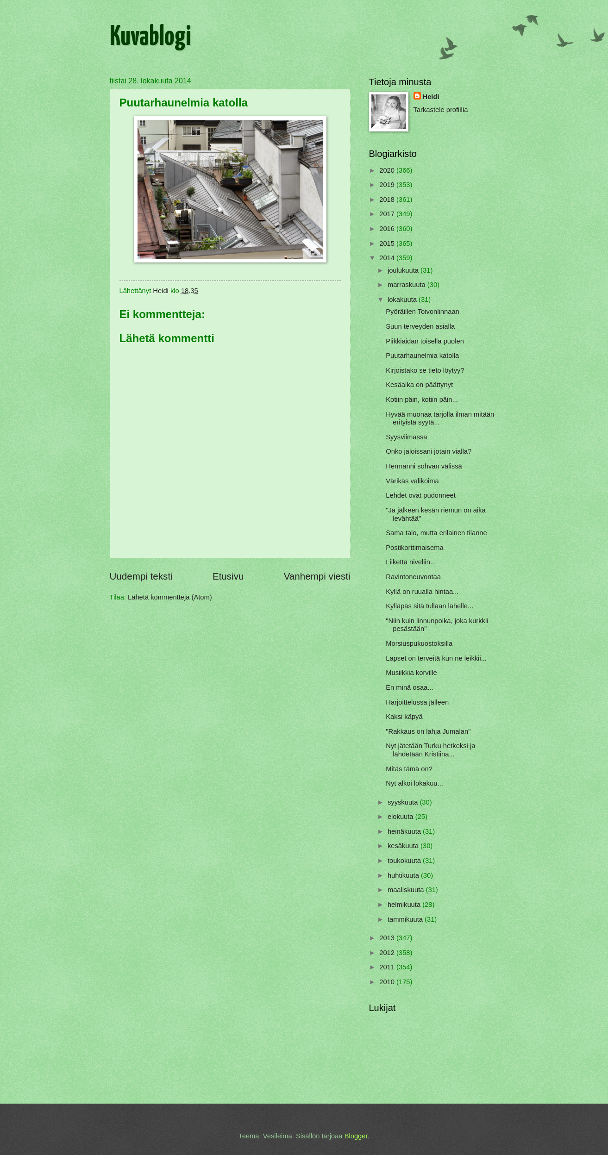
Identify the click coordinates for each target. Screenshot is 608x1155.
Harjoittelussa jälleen (417, 702)
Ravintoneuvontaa (413, 577)
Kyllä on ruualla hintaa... (422, 591)
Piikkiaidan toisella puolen (425, 341)
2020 (387, 170)
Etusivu (228, 576)
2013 (387, 938)
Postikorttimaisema (414, 547)
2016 (387, 228)
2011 (387, 967)
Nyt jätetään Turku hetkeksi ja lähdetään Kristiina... (430, 750)
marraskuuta (407, 284)
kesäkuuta (404, 845)
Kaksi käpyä (404, 716)
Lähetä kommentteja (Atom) (170, 597)
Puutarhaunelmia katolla (422, 355)
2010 (387, 982)
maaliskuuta (407, 889)
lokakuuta (403, 299)
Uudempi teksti (141, 576)
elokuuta (401, 816)
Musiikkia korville (411, 672)
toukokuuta (405, 860)
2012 (387, 952)
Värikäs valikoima (412, 481)
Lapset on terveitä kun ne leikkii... (436, 658)
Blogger (356, 1136)
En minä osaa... (409, 687)
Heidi (431, 96)
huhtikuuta (404, 875)
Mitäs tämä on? (409, 769)
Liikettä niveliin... (411, 562)
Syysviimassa (406, 437)
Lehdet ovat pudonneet (421, 495)
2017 (387, 214)
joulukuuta (404, 270)
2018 (387, 199)
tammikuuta (406, 919)
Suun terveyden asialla (420, 326)
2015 (387, 243)
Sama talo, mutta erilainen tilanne (436, 533)
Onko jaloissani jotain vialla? (428, 451)
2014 (387, 258)
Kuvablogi (150, 37)
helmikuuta (405, 904)
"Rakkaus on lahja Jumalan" (428, 731)
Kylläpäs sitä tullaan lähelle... (429, 606)
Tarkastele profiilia (441, 109)
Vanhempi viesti (317, 576)
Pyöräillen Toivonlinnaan (422, 311)
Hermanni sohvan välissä (424, 466)
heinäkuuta (405, 831)
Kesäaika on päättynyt (419, 384)
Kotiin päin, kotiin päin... (422, 399)
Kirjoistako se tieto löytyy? (425, 370)
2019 (387, 184)
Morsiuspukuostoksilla (419, 643)
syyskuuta (404, 802)
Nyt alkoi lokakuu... (414, 783)
